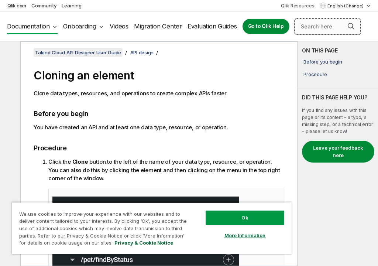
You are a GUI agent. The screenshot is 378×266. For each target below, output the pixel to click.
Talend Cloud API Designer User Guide (78, 52)
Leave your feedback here (338, 151)
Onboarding (79, 26)
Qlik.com (16, 5)
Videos (119, 26)
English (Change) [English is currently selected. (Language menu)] (346, 5)
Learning (71, 5)
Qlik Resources (298, 5)
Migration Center (158, 26)
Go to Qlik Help (266, 26)
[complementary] (338, 153)
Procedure (315, 74)
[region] (152, 228)
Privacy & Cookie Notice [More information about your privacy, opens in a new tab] (143, 243)
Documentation (28, 26)
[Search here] (327, 26)
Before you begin (322, 62)
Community (44, 5)
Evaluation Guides (212, 26)
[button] (351, 26)
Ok (244, 218)
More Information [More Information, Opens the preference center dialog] (245, 235)
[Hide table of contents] (9, 52)
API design (142, 52)
